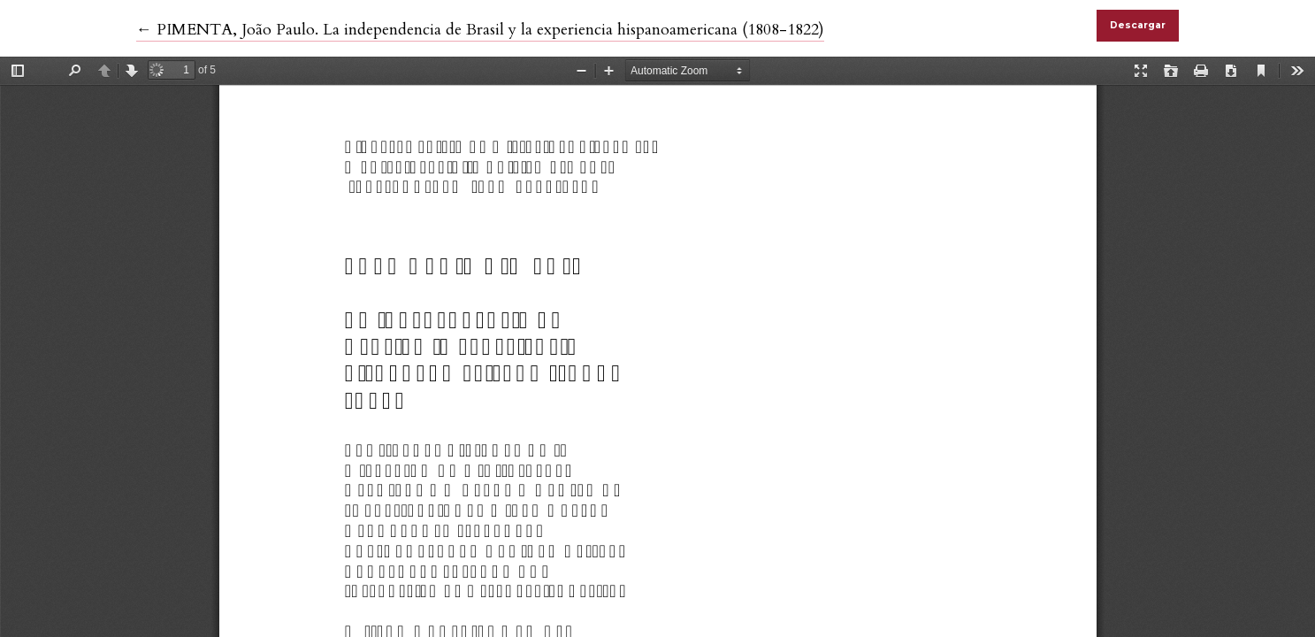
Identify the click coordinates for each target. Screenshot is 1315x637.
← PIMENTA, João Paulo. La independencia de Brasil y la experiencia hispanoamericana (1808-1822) (480, 30)
